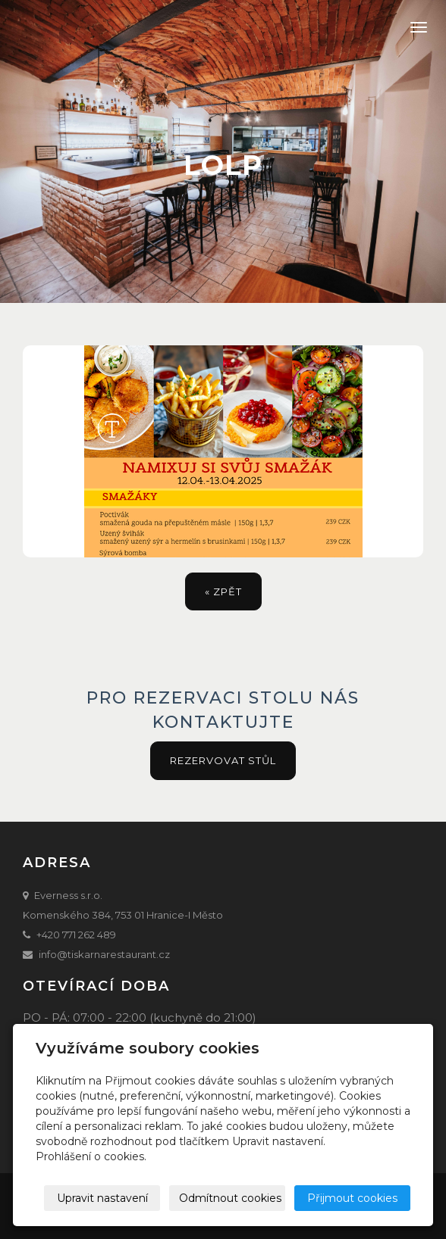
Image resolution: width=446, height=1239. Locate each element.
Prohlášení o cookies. (91, 1156)
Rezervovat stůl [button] (223, 760)
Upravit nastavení (102, 1198)
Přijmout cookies (352, 1198)
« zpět (223, 591)
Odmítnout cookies (230, 1198)
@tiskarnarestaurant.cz (113, 954)
